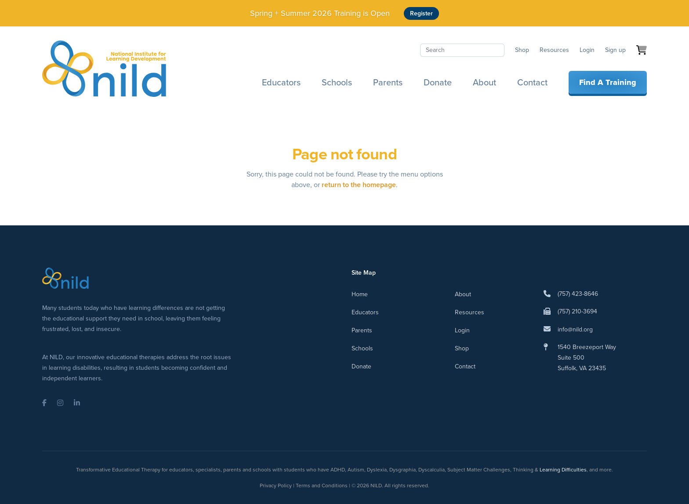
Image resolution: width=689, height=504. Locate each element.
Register (421, 13)
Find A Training (607, 82)
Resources (554, 50)
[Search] (462, 50)
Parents (388, 82)
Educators (281, 82)
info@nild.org (575, 329)
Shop (522, 50)
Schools (337, 82)
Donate (438, 82)
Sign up (615, 50)
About (484, 82)
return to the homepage (359, 185)
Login (587, 50)
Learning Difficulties (563, 470)
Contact (532, 82)
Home (360, 294)
